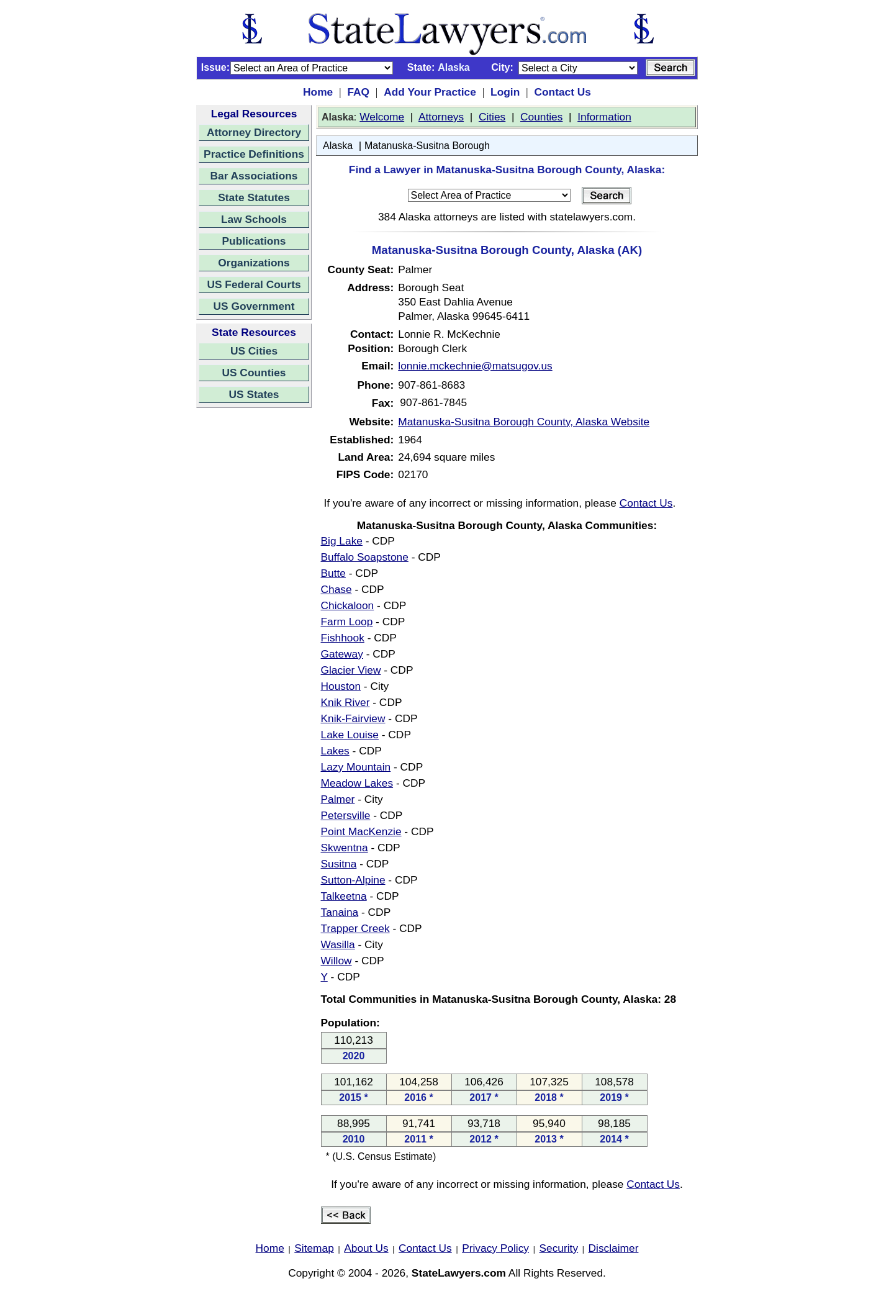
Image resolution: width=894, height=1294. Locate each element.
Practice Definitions (254, 154)
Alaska (338, 145)
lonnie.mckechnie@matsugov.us (475, 366)
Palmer (338, 799)
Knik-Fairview (353, 718)
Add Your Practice (430, 92)
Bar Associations (254, 176)
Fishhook (342, 637)
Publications (254, 241)
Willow (336, 960)
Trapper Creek (355, 928)
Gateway (342, 654)
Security (559, 1248)
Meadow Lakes (357, 783)
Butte (333, 573)
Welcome (381, 117)
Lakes (335, 750)
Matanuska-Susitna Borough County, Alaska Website (523, 421)
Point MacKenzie (361, 831)
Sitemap (314, 1248)
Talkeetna (344, 896)
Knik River (345, 702)
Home (318, 92)
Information (604, 117)
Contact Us (562, 92)
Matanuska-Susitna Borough (427, 145)
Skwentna (344, 847)
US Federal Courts (253, 284)
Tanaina (340, 912)
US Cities (254, 351)
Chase (336, 589)
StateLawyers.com (459, 1273)
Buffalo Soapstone (365, 557)
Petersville (346, 815)
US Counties (254, 372)
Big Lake (342, 541)
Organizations (254, 262)
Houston (341, 686)
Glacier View (351, 670)
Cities (492, 117)
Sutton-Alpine (353, 880)
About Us (366, 1248)
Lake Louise (350, 734)
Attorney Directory (254, 132)
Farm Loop (347, 621)
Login (505, 92)
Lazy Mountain (356, 767)
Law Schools (254, 219)
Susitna (339, 863)
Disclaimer (614, 1248)
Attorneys (441, 117)
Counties (541, 117)
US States (254, 394)
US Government (254, 306)
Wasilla (338, 944)
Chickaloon (347, 605)
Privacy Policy (495, 1248)
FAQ (358, 92)
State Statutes (254, 197)
